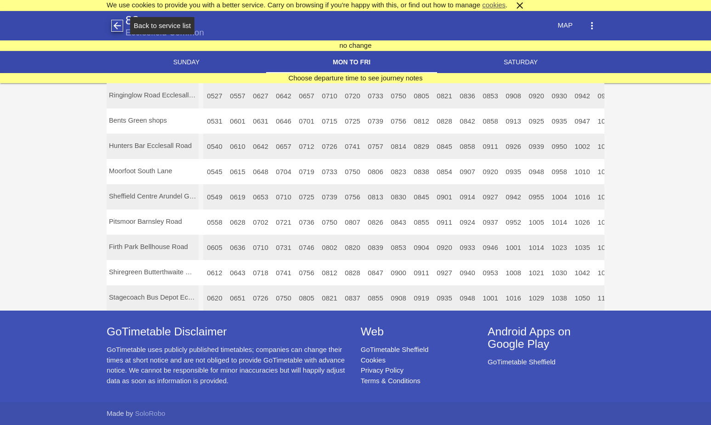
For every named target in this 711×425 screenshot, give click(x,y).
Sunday (186, 62)
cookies (494, 5)
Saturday (521, 62)
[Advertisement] (355, 399)
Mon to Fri (351, 62)
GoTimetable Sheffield (395, 349)
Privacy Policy (382, 370)
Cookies (373, 360)
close (519, 5)
